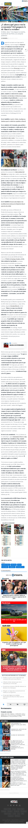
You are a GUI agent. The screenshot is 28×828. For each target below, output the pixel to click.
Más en (14, 575)
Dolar (19, 564)
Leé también (14, 343)
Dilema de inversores (17, 345)
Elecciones (4, 567)
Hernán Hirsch (14, 306)
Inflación (13, 564)
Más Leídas (4, 721)
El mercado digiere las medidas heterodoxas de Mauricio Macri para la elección (13, 204)
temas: (3, 563)
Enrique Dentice (16, 259)
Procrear (16, 68)
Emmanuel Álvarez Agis (20, 437)
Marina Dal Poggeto (14, 381)
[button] (25, 49)
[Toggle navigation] (2, 4)
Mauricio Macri (5, 564)
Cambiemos (12, 567)
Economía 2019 (20, 567)
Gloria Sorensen (5, 500)
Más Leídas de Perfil (7, 757)
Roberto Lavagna (21, 96)
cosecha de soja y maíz (8, 138)
